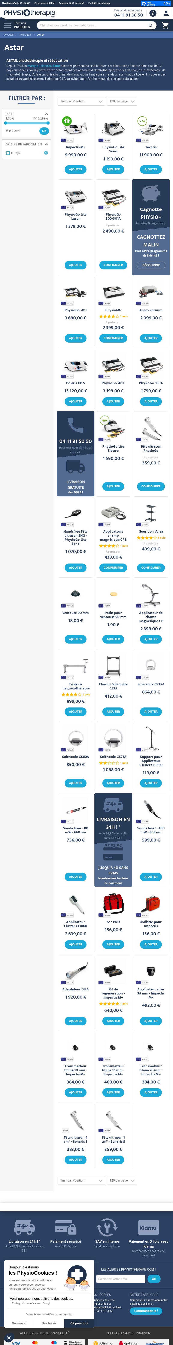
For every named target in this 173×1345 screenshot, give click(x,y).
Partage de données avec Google (31, 1303)
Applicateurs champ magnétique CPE (113, 536)
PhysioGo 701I (76, 310)
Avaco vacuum (151, 310)
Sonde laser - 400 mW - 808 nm (150, 830)
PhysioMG (113, 310)
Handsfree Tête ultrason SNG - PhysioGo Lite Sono (76, 538)
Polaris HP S (75, 383)
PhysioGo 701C (113, 383)
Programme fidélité (44, 3)
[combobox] (97, 25)
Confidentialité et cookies (106, 1307)
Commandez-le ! (146, 1311)
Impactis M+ (75, 147)
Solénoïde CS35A (150, 684)
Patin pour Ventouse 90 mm (113, 615)
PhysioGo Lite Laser (75, 217)
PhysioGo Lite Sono (113, 149)
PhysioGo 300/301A (113, 217)
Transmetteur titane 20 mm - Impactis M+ (151, 1070)
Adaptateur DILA (75, 989)
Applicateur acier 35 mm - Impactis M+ (151, 993)
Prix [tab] (9, 114)
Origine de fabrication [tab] (24, 144)
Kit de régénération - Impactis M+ (113, 993)
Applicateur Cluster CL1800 (75, 924)
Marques (25, 34)
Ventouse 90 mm (75, 613)
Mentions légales (101, 1303)
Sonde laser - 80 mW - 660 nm (75, 830)
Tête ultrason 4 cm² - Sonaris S (75, 1140)
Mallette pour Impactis (151, 924)
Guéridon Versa (151, 532)
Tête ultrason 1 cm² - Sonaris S (113, 1140)
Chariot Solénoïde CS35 (113, 686)
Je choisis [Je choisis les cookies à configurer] (49, 1323)
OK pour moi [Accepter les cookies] (79, 1323)
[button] (9, 1338)
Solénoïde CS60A (75, 757)
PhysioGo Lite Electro (113, 449)
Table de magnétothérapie (75, 686)
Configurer (113, 265)
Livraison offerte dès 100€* (16, 3)
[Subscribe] (154, 1279)
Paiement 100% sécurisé (71, 3)
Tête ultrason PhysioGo (151, 449)
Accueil (8, 34)
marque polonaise (43, 66)
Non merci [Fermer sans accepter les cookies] (19, 1323)
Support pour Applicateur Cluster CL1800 (151, 761)
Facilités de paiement (99, 3)
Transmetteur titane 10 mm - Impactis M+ (75, 1070)
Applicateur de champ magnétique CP (151, 617)
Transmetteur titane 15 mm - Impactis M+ (113, 1070)
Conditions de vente (103, 1300)
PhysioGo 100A (151, 383)
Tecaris (151, 147)
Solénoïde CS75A (113, 757)
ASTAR (67, 140)
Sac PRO (113, 922)
